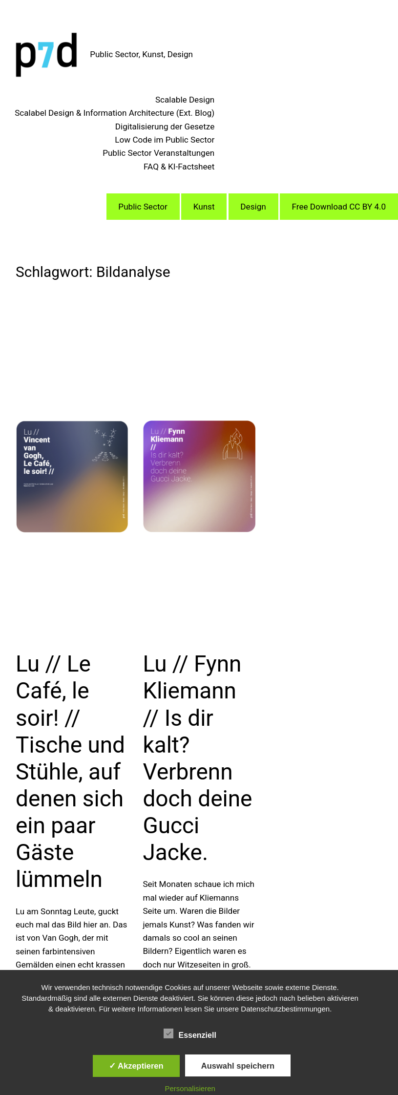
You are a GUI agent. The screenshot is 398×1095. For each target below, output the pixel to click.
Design (253, 206)
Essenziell (190, 1034)
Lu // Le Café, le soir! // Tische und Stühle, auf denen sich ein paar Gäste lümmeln (70, 771)
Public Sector (143, 206)
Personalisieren (190, 1088)
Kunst (204, 206)
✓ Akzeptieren (136, 1065)
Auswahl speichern (237, 1065)
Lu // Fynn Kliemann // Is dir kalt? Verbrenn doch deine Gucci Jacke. (197, 758)
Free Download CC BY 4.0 (339, 206)
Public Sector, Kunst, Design (141, 54)
